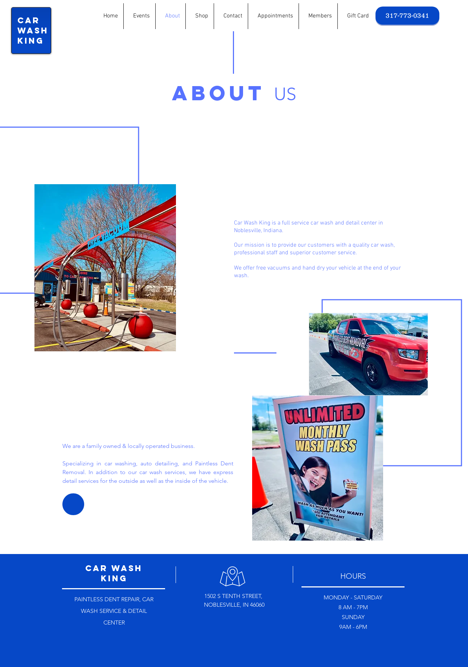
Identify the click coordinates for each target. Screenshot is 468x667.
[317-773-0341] (407, 16)
